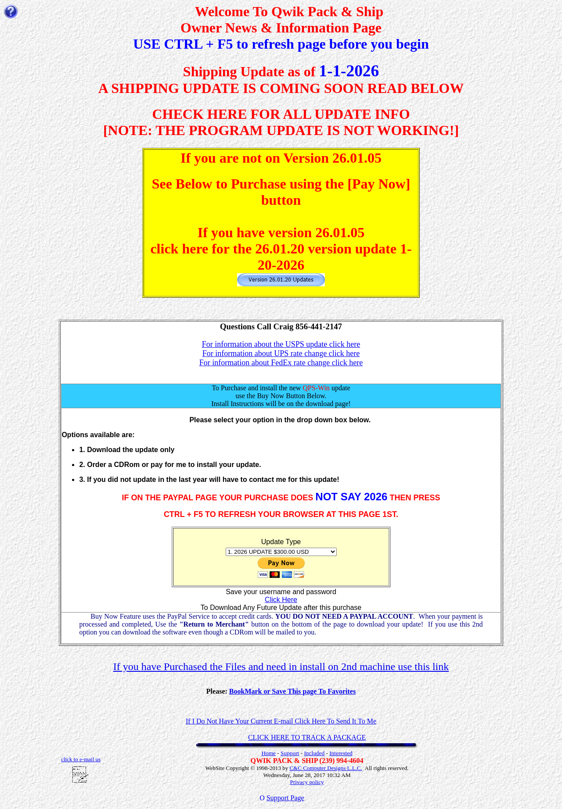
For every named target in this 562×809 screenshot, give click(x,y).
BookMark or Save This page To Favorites (292, 691)
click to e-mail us (81, 759)
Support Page (285, 798)
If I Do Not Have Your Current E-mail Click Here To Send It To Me (281, 721)
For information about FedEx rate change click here (281, 362)
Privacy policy (307, 782)
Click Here (281, 599)
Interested (341, 753)
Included (314, 753)
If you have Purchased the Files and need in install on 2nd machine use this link (281, 666)
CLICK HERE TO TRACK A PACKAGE (307, 737)
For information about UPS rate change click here (281, 353)
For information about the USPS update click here (281, 344)
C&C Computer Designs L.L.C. (325, 768)
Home (268, 753)
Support (290, 753)
